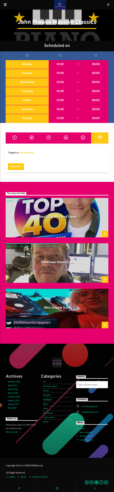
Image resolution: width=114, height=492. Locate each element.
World (45, 422)
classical (23, 152)
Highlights (47, 399)
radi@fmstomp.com (89, 412)
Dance (10, 201)
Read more (16, 166)
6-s (15, 246)
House (41, 292)
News (45, 408)
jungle (52, 292)
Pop (32, 152)
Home (82, 429)
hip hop (32, 292)
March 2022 (13, 389)
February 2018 (14, 397)
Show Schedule (86, 432)
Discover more (13, 432)
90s (32, 246)
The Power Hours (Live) (58, 262)
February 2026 (14, 382)
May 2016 (12, 408)
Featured (46, 395)
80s (26, 246)
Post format (48, 413)
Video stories (48, 417)
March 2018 (13, 393)
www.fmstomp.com (89, 406)
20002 (9, 246)
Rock (26, 201)
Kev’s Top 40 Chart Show (57, 217)
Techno (76, 292)
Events (46, 391)
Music (45, 404)
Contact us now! (86, 440)
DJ (44, 382)
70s (21, 246)
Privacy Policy (86, 436)
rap (67, 292)
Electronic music (50, 386)
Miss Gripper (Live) (57, 308)
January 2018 (13, 400)
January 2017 (13, 404)
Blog (23, 477)
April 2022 (12, 385)
